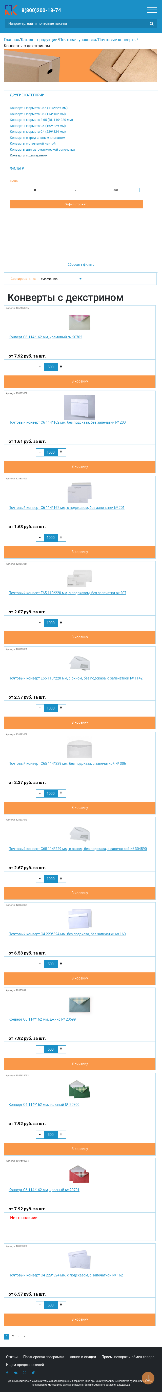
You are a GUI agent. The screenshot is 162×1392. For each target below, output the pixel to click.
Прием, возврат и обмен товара (128, 1357)
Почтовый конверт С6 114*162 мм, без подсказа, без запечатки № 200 (67, 422)
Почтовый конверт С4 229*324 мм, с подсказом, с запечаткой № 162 (66, 1275)
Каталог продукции (39, 39)
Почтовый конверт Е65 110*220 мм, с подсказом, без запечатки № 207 (67, 593)
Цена (14, 181)
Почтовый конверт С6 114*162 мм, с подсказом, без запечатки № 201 (67, 508)
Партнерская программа (43, 1357)
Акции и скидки (83, 1357)
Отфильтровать (76, 204)
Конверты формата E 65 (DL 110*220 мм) (41, 120)
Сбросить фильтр (81, 264)
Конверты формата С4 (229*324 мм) (38, 131)
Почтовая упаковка (77, 39)
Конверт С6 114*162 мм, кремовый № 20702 (45, 337)
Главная (11, 39)
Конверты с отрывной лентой (33, 143)
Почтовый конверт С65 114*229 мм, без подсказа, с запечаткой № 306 (67, 763)
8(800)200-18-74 (41, 10)
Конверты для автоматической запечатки (42, 149)
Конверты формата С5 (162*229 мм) (38, 126)
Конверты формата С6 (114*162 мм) (38, 114)
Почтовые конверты (117, 39)
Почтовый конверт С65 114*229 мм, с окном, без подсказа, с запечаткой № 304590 (78, 849)
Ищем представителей (25, 1365)
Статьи (12, 1357)
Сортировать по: (23, 279)
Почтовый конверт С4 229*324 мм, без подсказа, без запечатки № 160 (67, 934)
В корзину (79, 381)
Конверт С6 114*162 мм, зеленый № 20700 (44, 1105)
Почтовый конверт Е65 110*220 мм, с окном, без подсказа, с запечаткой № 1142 (76, 678)
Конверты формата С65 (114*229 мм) (39, 108)
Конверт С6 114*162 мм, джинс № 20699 (42, 1019)
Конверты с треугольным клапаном (37, 138)
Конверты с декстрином (28, 155)
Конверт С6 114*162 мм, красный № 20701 (44, 1190)
